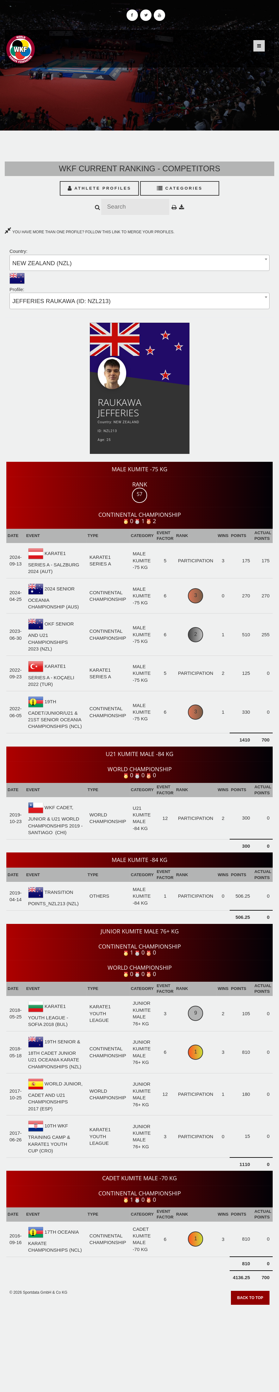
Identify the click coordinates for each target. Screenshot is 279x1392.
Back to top (250, 1298)
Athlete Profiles (99, 188)
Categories (180, 188)
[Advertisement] (139, 1346)
